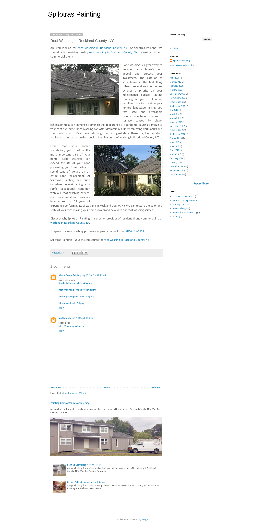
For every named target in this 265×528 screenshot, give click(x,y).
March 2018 (175, 154)
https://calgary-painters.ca (71, 326)
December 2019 (177, 94)
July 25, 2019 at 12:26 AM (94, 275)
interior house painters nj (185, 212)
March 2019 (175, 118)
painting (176, 216)
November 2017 (177, 170)
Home (107, 387)
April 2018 (174, 150)
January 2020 (176, 90)
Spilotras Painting (74, 14)
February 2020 (176, 86)
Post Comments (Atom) (74, 393)
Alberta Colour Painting (69, 275)
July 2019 (174, 110)
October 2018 (176, 130)
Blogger (145, 519)
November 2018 (177, 126)
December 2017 (177, 166)
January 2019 (176, 122)
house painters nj (181, 204)
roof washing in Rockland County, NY (102, 48)
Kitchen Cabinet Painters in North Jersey (86, 482)
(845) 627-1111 (134, 231)
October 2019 (176, 102)
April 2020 (174, 78)
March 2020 (175, 82)
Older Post (156, 387)
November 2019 (177, 98)
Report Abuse (201, 183)
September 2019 (177, 106)
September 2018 (177, 134)
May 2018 (174, 146)
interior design (180, 208)
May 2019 (174, 114)
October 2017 (176, 174)
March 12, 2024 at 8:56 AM (80, 318)
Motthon (62, 318)
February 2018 (176, 158)
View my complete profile (182, 65)
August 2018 (176, 138)
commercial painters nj (184, 196)
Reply (61, 308)
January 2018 (176, 162)
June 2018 (174, 142)
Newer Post (56, 387)
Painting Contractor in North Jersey (69, 403)
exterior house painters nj (185, 200)
